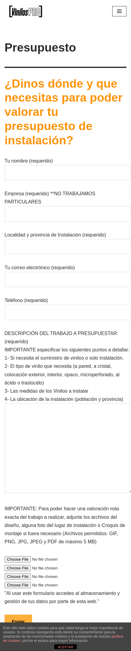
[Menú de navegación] (119, 11)
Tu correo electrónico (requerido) (68, 273)
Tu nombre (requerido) (68, 166)
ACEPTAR (65, 647)
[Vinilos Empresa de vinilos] (24, 11)
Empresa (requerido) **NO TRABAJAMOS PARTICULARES (68, 203)
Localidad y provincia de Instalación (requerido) (68, 240)
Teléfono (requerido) (68, 306)
